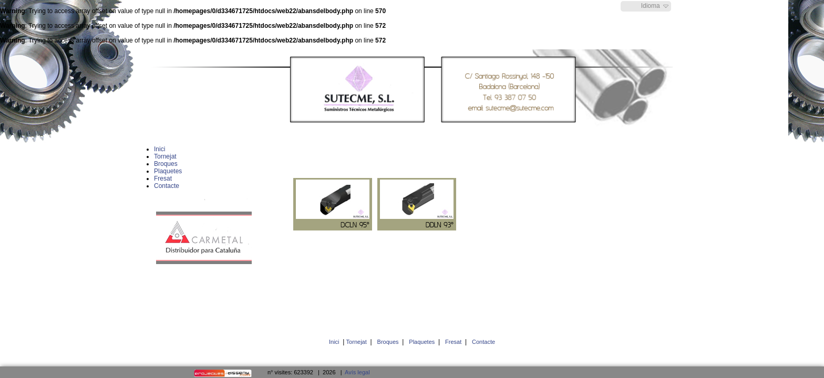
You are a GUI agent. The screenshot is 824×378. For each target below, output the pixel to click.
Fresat (453, 342)
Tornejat (356, 342)
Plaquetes (422, 342)
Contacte (483, 342)
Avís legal (357, 372)
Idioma (650, 5)
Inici (334, 342)
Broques (388, 342)
